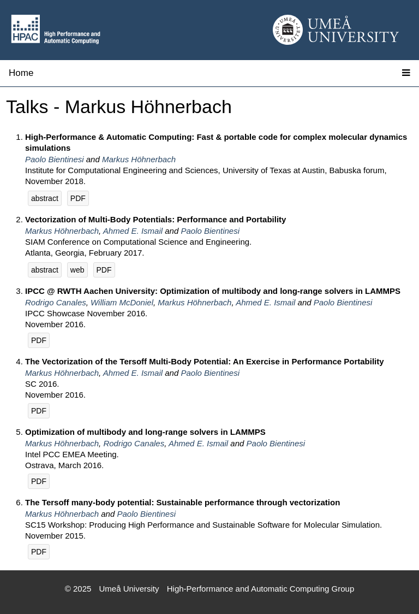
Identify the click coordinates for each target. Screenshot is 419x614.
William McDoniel (122, 302)
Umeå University (129, 588)
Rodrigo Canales (55, 302)
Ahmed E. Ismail (133, 230)
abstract (44, 198)
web (77, 269)
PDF (78, 198)
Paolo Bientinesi (54, 159)
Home (21, 73)
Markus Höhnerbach (139, 159)
